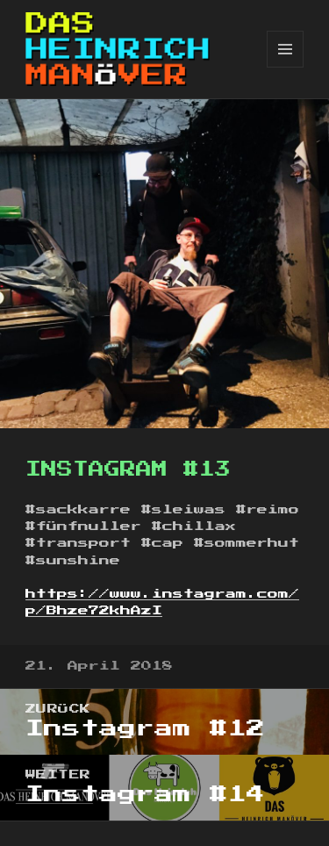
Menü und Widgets (286, 67)
